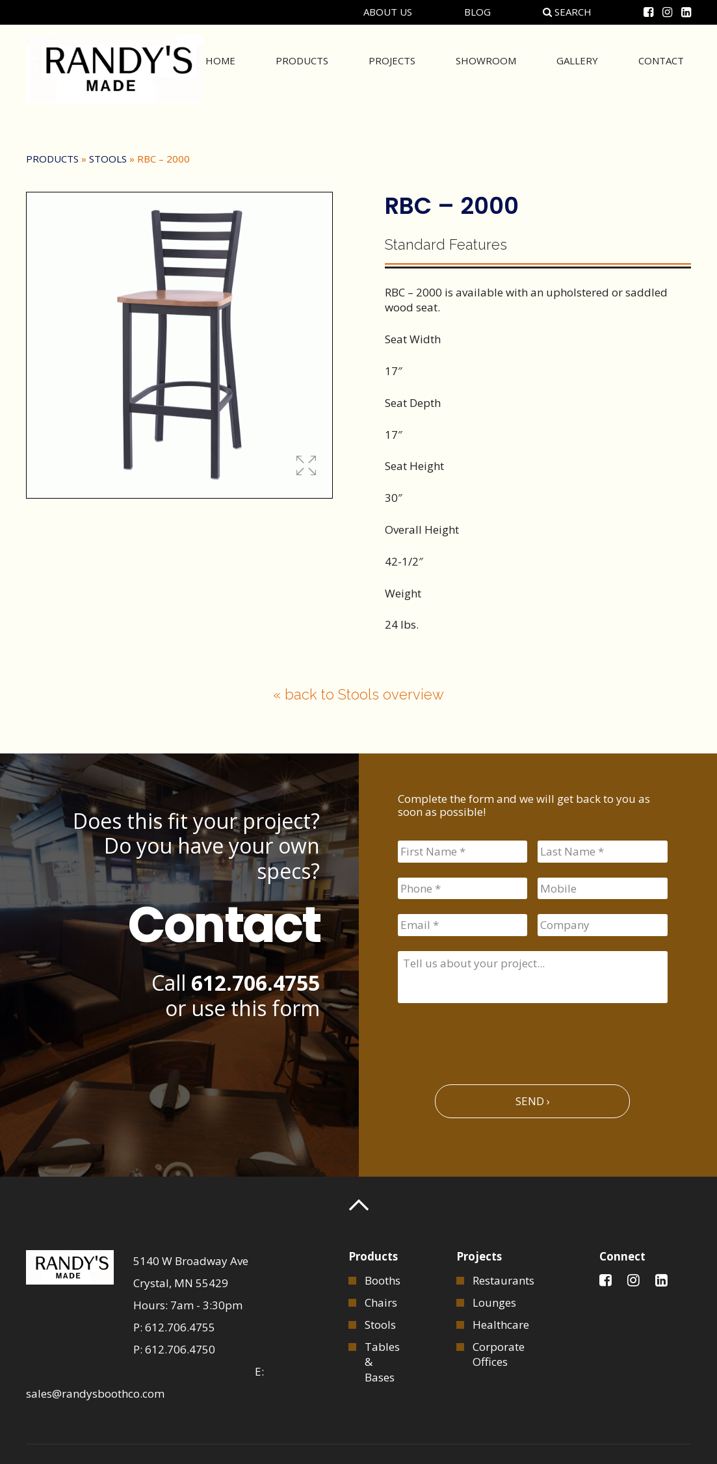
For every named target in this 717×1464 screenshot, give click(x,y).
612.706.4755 (255, 983)
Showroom (486, 67)
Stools (108, 158)
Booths (382, 1280)
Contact (661, 67)
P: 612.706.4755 (174, 1327)
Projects (392, 67)
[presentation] (496, 1038)
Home (220, 67)
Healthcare (501, 1324)
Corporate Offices (499, 1354)
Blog (477, 11)
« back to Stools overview (358, 694)
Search (567, 11)
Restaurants (503, 1280)
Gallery (577, 67)
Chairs (381, 1302)
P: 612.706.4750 (174, 1349)
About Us (387, 11)
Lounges (494, 1302)
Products (302, 67)
